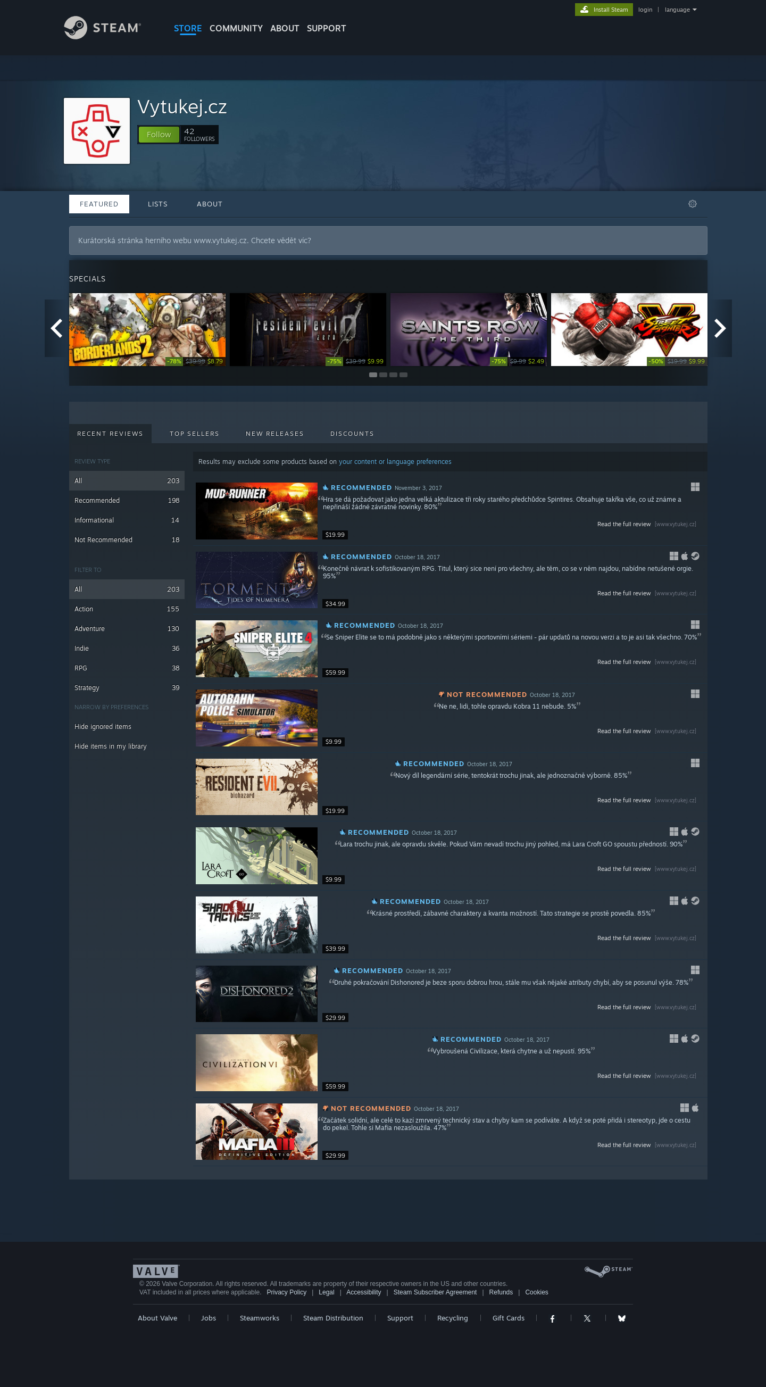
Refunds (501, 1292)
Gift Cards (508, 1318)
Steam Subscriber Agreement (435, 1292)
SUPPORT (326, 28)
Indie (126, 648)
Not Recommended (126, 539)
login (645, 9)
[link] (195, 361)
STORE (188, 28)
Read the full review (647, 524)
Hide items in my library (110, 746)
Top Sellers (195, 433)
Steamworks (259, 1318)
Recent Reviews (110, 433)
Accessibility (363, 1292)
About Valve (157, 1318)
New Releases (275, 433)
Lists (158, 204)
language (677, 9)
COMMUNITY (236, 28)
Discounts (352, 433)
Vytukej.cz (182, 106)
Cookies (536, 1292)
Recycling (452, 1318)
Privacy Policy (286, 1292)
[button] (159, 134)
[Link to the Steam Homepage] (110, 36)
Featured (99, 204)
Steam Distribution (333, 1318)
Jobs (208, 1318)
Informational (126, 520)
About (284, 28)
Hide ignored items (102, 726)
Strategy (126, 687)
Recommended (126, 500)
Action (126, 608)
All (126, 480)
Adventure (126, 628)
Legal (326, 1292)
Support (400, 1318)
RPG (126, 667)
